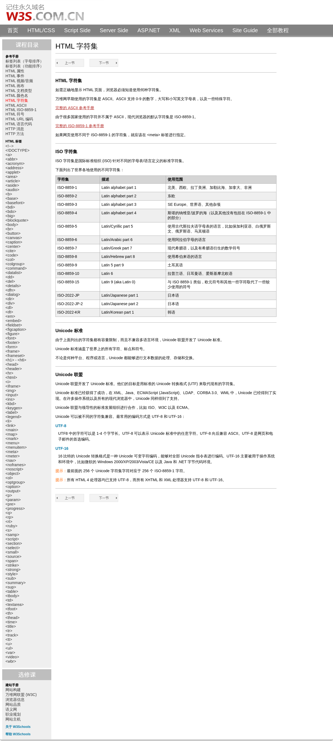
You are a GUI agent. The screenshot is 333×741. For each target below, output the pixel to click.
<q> (8, 513)
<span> (11, 561)
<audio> (12, 190)
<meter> (12, 456)
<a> (8, 155)
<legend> (13, 417)
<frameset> (15, 355)
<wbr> (10, 661)
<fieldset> (13, 325)
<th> (9, 613)
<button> (12, 233)
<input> (11, 395)
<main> (11, 430)
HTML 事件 (14, 76)
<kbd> (10, 403)
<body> (11, 224)
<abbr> (11, 159)
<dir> (9, 299)
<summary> (15, 583)
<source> (13, 556)
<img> (10, 390)
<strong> (12, 569)
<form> (11, 347)
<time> (11, 622)
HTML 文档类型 (18, 90)
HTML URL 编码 (19, 119)
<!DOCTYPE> (17, 150)
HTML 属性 (14, 71)
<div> (10, 303)
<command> (16, 268)
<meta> (11, 452)
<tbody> (12, 596)
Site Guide (245, 30)
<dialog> (12, 294)
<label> (11, 412)
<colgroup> (15, 264)
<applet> (12, 172)
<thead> (12, 617)
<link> (10, 425)
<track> (11, 635)
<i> (8, 382)
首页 (12, 30)
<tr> (8, 631)
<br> (9, 229)
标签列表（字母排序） (24, 61)
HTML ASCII (15, 105)
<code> (11, 255)
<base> (11, 198)
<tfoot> (11, 609)
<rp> (9, 517)
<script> (12, 539)
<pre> (10, 504)
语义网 (11, 709)
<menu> (12, 443)
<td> (9, 600)
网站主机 (13, 719)
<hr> (9, 373)
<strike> (12, 565)
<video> (12, 657)
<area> (11, 176)
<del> (10, 281)
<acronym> (15, 163)
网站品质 (13, 704)
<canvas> (13, 238)
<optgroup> (15, 482)
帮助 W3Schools (18, 734)
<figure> (12, 334)
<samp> (12, 534)
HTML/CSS (41, 30)
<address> (14, 168)
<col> (10, 259)
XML (174, 30)
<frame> (12, 351)
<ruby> (11, 526)
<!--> (9, 146)
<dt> (9, 312)
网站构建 (13, 690)
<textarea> (14, 604)
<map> (11, 434)
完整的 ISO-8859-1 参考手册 (79, 126)
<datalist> (13, 272)
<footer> (12, 342)
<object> (12, 473)
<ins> (10, 399)
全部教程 (278, 30)
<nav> (10, 460)
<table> (11, 591)
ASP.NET (149, 30)
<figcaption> (15, 329)
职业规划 (13, 714)
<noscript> (14, 469)
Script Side (77, 30)
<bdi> (10, 207)
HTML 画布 (14, 86)
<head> (12, 364)
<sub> (10, 578)
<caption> (13, 242)
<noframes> (15, 465)
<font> (10, 338)
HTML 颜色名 (16, 95)
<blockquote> (16, 220)
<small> (12, 552)
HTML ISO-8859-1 (21, 110)
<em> (10, 316)
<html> (11, 377)
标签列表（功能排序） (24, 66)
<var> (10, 652)
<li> (8, 421)
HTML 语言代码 (18, 124)
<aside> (12, 185)
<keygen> (13, 408)
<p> (8, 495)
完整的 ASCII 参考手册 (74, 108)
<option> (12, 486)
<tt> (8, 639)
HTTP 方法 (14, 134)
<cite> (10, 251)
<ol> (9, 478)
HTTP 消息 (14, 129)
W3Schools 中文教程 (53, 12)
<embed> (13, 321)
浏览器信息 (15, 699)
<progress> (15, 508)
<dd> (9, 277)
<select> (12, 548)
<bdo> (10, 211)
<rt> (8, 521)
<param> (13, 500)
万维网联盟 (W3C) (21, 694)
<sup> (10, 587)
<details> (13, 286)
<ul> (9, 648)
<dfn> (10, 290)
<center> (12, 246)
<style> (11, 574)
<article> (12, 181)
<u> (8, 644)
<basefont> (15, 203)
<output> (12, 491)
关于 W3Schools (18, 727)
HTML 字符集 (16, 100)
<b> (8, 194)
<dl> (9, 307)
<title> (10, 626)
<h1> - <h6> (15, 360)
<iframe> (12, 386)
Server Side (114, 30)
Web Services (206, 30)
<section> (13, 543)
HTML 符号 (14, 114)
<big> (10, 216)
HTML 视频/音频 (19, 81)
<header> (13, 369)
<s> (8, 530)
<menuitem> (16, 447)
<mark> (11, 438)
